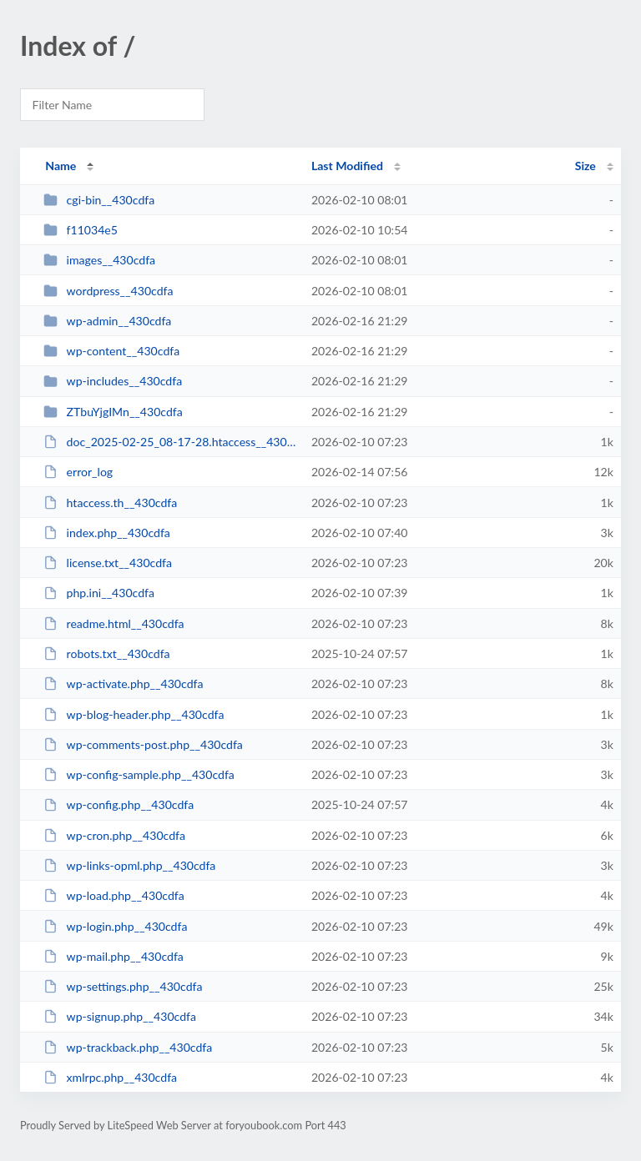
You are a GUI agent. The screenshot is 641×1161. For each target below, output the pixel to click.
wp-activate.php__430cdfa (123, 683)
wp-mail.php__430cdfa (113, 956)
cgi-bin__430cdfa (98, 200)
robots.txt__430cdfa (106, 653)
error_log (78, 472)
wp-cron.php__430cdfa (114, 835)
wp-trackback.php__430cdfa (127, 1047)
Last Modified (347, 165)
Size (585, 165)
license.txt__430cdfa (107, 562)
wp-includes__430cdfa (112, 381)
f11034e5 (80, 230)
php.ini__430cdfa (98, 593)
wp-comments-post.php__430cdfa (143, 744)
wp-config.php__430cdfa (118, 804)
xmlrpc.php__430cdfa (110, 1077)
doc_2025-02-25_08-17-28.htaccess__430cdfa (169, 442)
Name (60, 165)
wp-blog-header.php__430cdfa (133, 714)
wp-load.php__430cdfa (113, 895)
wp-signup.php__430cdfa (119, 1016)
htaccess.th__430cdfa (110, 502)
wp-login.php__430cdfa (115, 926)
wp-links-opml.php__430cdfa (129, 865)
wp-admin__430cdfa (107, 321)
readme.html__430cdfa (113, 623)
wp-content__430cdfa (111, 351)
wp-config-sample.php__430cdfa (139, 774)
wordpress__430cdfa (108, 291)
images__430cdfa (99, 260)
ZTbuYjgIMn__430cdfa (113, 412)
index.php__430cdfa (106, 532)
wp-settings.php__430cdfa (122, 986)
